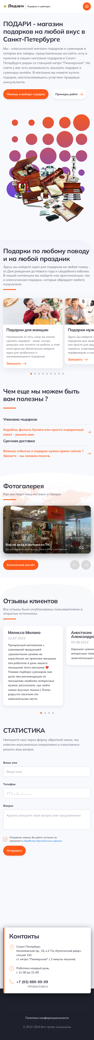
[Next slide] (86, 565)
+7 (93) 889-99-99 (32, 982)
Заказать (13, 363)
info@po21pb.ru (38, 986)
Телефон (9, 784)
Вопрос (8, 806)
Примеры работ (66, 94)
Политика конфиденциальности (47, 1018)
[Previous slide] (75, 565)
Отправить (14, 850)
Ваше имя (10, 762)
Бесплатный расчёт (21, 565)
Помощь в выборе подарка (26, 94)
